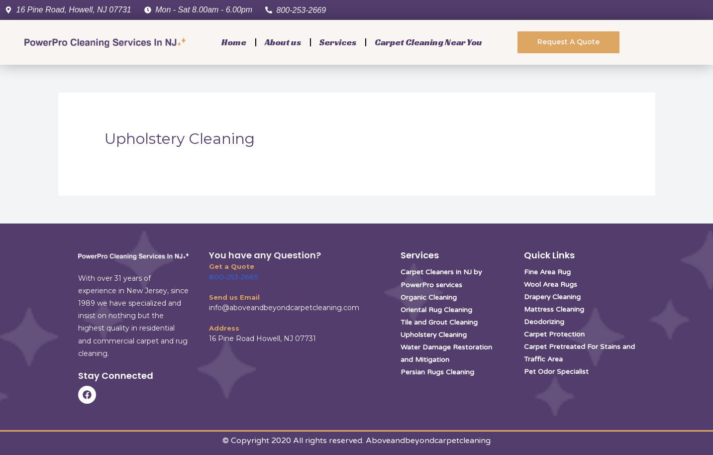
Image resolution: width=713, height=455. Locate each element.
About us (283, 42)
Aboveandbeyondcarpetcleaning (428, 441)
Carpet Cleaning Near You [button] (428, 42)
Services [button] (337, 42)
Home (233, 42)
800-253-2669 (233, 276)
